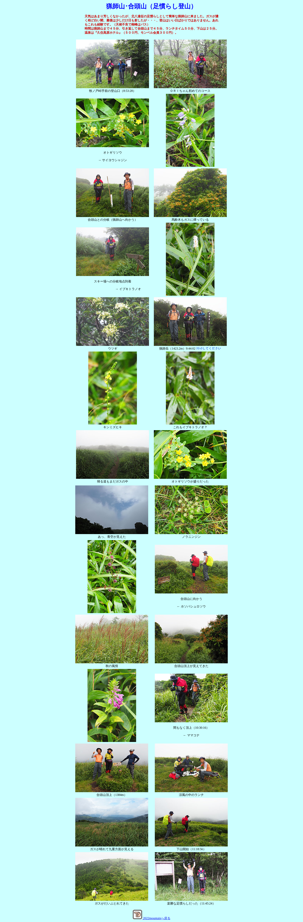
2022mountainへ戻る (156, 918)
